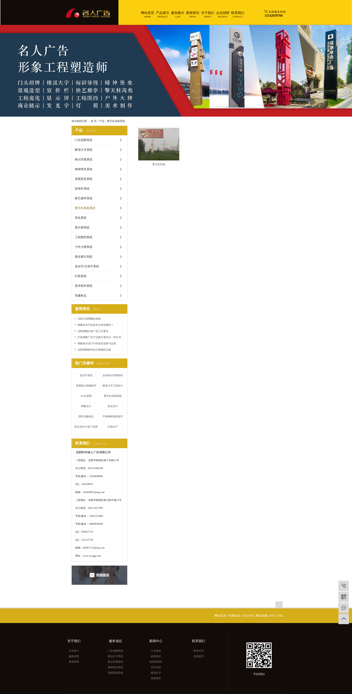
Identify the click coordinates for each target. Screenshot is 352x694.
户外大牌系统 (83, 246)
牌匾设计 (86, 406)
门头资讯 (156, 650)
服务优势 (74, 656)
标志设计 (113, 406)
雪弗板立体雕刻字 (86, 385)
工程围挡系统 (83, 237)
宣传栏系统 (82, 188)
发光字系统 (86, 375)
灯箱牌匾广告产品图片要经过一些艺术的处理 (101, 337)
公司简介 (74, 650)
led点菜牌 (86, 396)
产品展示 (162, 14)
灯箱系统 (81, 276)
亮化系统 (81, 217)
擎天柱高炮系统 (116, 121)
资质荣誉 (74, 661)
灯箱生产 (113, 426)
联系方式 (198, 650)
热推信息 (234, 615)
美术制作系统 (83, 285)
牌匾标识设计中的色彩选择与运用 (96, 343)
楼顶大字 (156, 672)
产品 (101, 121)
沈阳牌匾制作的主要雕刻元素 (94, 349)
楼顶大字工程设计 (112, 385)
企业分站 (248, 615)
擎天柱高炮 (158, 164)
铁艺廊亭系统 (83, 198)
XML (280, 615)
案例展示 (177, 14)
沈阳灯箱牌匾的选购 (89, 318)
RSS (272, 615)
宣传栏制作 (155, 661)
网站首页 (147, 14)
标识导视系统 (83, 159)
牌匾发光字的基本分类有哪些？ (95, 325)
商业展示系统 (83, 256)
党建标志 (81, 295)
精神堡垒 (156, 656)
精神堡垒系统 (83, 169)
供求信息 (156, 667)
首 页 (94, 121)
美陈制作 (156, 678)
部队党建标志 (86, 416)
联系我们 (237, 14)
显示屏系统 (82, 227)
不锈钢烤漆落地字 (112, 416)
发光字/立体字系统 (87, 266)
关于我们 (207, 14)
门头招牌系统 (83, 140)
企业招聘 (222, 14)
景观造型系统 (83, 178)
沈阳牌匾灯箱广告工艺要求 (92, 331)
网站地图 (262, 615)
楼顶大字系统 (83, 149)
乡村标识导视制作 (112, 375)
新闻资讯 (192, 14)
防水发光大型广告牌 (86, 426)
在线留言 (198, 656)
